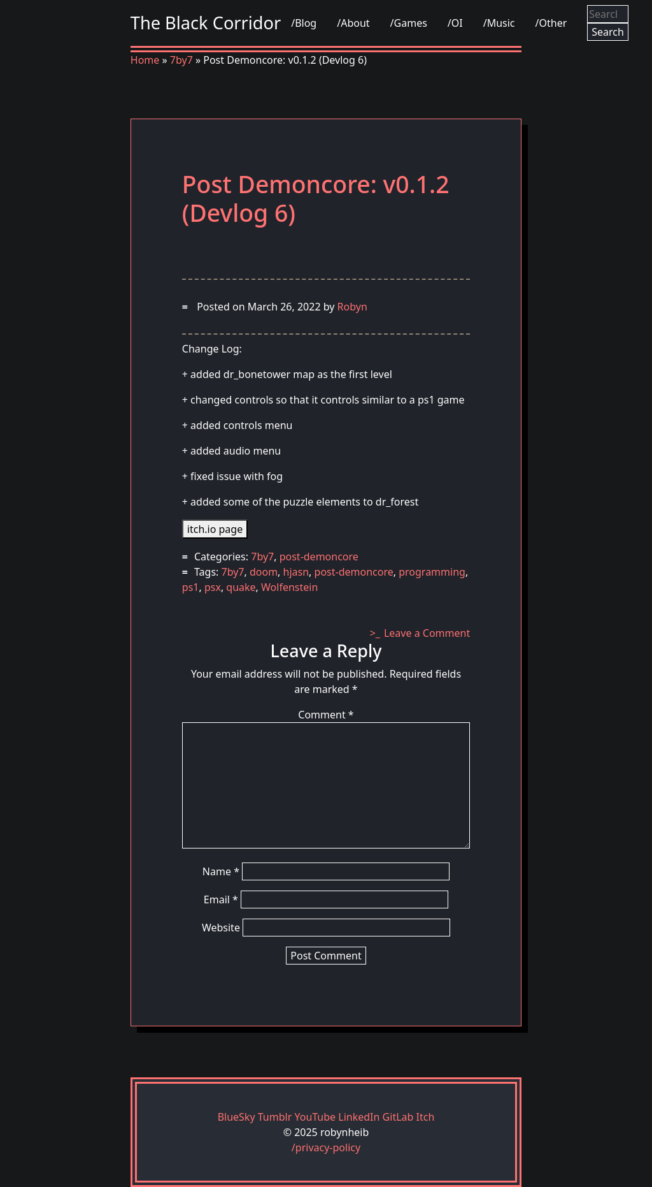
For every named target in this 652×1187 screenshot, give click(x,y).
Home (145, 60)
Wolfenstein (289, 587)
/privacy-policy (326, 1147)
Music (501, 23)
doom (264, 572)
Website (221, 928)
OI (457, 23)
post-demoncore (319, 557)
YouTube (315, 1117)
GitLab (398, 1117)
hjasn (296, 572)
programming (432, 572)
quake (240, 587)
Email (221, 899)
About (355, 23)
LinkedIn (358, 1117)
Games (410, 23)
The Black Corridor (206, 22)
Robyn (352, 307)
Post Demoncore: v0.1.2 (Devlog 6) (316, 198)
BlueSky (236, 1117)
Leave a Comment (427, 633)
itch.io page (215, 529)
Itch (425, 1117)
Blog (305, 23)
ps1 (190, 587)
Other (553, 23)
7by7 (181, 60)
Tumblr (275, 1117)
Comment (325, 715)
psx (212, 587)
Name (220, 871)
